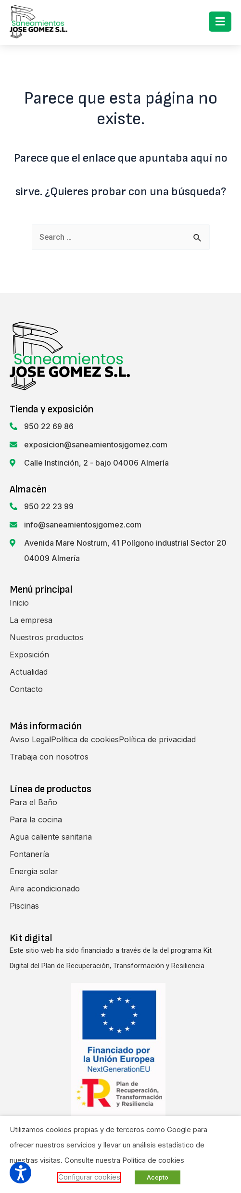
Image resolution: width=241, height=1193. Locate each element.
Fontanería (29, 854)
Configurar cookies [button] (89, 1177)
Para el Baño (33, 802)
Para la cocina (36, 819)
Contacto (26, 689)
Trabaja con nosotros (49, 756)
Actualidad (29, 672)
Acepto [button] (157, 1177)
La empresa (31, 620)
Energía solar (34, 871)
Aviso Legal (30, 739)
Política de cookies (85, 739)
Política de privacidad (157, 739)
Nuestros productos (46, 637)
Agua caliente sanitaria (51, 837)
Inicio (19, 603)
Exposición (29, 654)
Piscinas (24, 906)
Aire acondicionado (45, 888)
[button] (220, 22)
